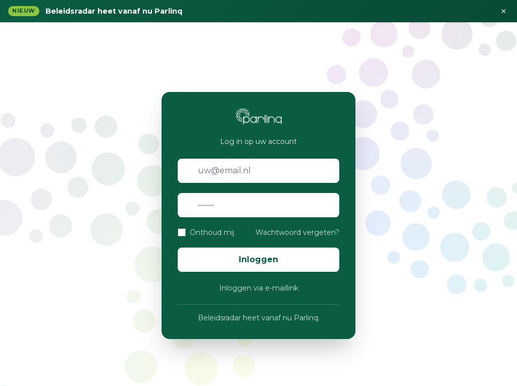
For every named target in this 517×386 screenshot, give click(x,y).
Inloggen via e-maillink (258, 288)
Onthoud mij (212, 232)
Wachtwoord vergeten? (297, 232)
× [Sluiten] (503, 11)
